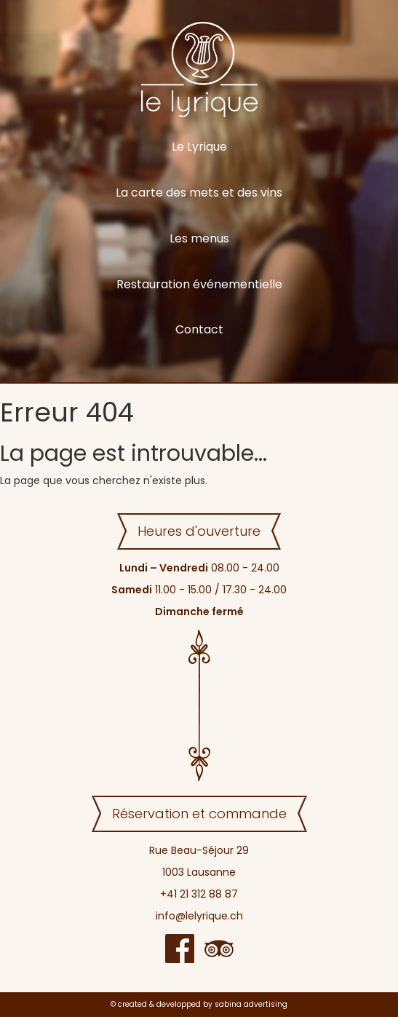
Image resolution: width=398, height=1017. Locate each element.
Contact (199, 329)
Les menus (199, 238)
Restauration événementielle (199, 284)
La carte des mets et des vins (199, 192)
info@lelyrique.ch (199, 916)
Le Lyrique (199, 146)
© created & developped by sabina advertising (199, 1004)
